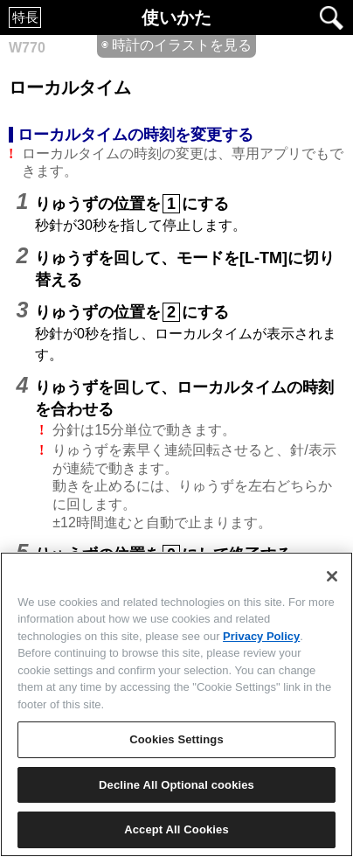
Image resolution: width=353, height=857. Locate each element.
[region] (176, 704)
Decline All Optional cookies (176, 784)
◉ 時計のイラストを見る (176, 45)
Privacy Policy (261, 636)
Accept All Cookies (176, 829)
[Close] (332, 576)
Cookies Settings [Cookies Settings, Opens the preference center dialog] (176, 739)
